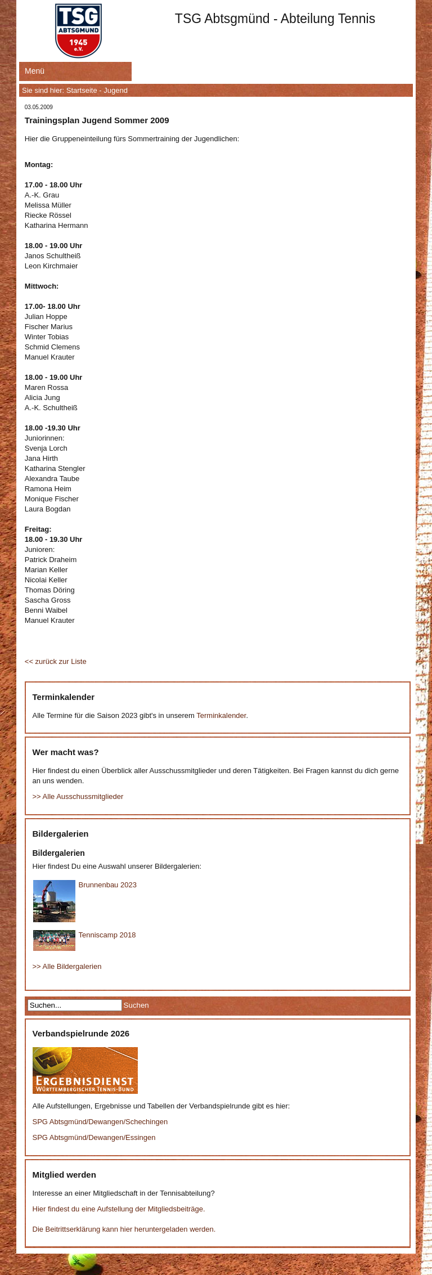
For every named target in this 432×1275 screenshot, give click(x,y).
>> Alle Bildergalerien (67, 966)
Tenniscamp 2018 (107, 935)
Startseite (81, 90)
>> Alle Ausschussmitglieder (78, 796)
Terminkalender (221, 715)
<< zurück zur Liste (56, 661)
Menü (34, 70)
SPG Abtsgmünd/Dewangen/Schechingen (100, 1121)
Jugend (116, 90)
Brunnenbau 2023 (108, 885)
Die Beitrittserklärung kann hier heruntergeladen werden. (124, 1229)
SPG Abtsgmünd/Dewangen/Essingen (94, 1137)
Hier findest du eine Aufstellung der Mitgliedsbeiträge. (119, 1209)
